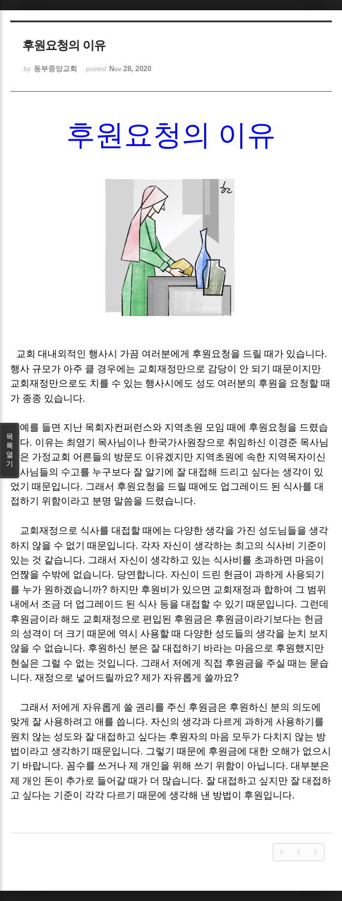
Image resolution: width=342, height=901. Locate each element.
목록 (9, 450)
